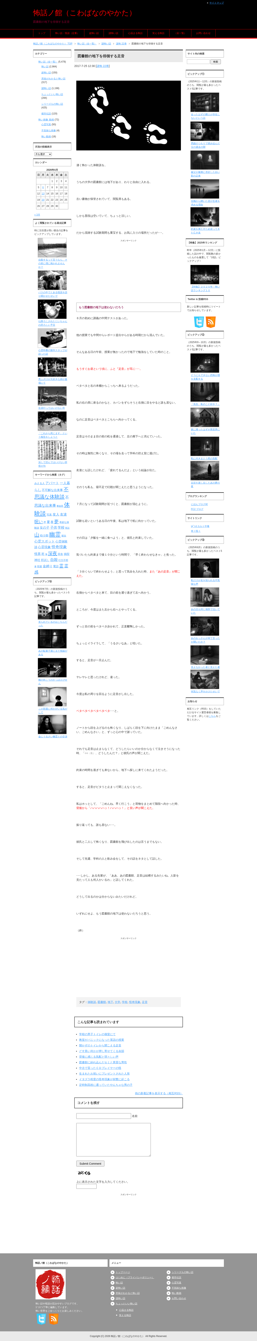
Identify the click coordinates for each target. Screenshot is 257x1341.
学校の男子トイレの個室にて (97, 1034)
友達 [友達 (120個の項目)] (63, 514)
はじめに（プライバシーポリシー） (135, 1277)
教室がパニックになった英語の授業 (101, 1039)
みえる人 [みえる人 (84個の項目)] (39, 483)
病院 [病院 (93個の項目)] (66, 554)
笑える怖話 (158, 33)
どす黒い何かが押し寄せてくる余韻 (101, 1051)
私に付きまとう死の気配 (204, 458)
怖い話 (45, 66)
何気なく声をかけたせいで (205, 691)
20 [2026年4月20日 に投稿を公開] (43, 199)
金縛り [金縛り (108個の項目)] (47, 566)
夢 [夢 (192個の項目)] (56, 521)
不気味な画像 (48, 130)
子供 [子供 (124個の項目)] (53, 527)
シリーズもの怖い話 (52, 104)
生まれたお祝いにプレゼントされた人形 (104, 1073)
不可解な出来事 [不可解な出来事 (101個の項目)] (52, 490)
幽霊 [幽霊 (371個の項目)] (55, 534)
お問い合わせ (203, 33)
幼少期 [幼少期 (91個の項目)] (44, 535)
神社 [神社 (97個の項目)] (37, 560)
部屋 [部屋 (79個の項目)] (39, 566)
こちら (212, 716)
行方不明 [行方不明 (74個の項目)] (63, 560)
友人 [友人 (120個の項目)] (56, 514)
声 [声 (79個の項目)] (45, 522)
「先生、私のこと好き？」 (205, 404)
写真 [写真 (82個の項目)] (49, 514)
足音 (145, 1002)
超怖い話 (94, 33)
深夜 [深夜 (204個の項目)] (52, 553)
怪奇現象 (134, 1002)
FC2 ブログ (197, 509)
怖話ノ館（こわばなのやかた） (84, 13)
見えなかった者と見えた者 (205, 667)
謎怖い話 (113, 33)
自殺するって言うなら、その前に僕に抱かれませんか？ (52, 263)
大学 (117, 1002)
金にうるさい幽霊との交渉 (52, 736)
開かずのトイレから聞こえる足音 (100, 1045)
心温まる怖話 (135, 33)
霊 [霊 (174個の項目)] (61, 565)
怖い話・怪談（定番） (67, 33)
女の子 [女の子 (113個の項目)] (44, 527)
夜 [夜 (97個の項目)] (52, 522)
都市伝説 (46, 113)
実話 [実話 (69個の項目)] (67, 528)
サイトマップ (216, 2)
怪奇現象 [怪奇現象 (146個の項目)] (59, 547)
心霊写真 (46, 124)
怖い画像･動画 (46, 119)
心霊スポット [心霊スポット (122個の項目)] (44, 541)
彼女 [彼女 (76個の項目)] (63, 535)
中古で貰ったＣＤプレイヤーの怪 (100, 1068)
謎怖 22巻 (103, 66)
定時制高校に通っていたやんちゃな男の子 (106, 1084)
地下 (110, 1002)
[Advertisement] (128, 270)
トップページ (123, 1272)
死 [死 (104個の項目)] (42, 554)
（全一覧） (180, 33)
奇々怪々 (196, 531)
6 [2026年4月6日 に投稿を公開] (43, 187)
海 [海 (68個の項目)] (46, 554)
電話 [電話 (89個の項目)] (56, 566)
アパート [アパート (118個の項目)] (52, 483)
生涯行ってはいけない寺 (51, 408)
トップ (41, 33)
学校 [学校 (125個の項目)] (61, 527)
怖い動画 (46, 136)
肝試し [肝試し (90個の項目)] (45, 560)
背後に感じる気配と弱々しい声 (98, 1056)
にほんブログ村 (199, 504)
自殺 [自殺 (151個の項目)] (54, 559)
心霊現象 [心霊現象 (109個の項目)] (44, 547)
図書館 (102, 1002)
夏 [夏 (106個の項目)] (48, 522)
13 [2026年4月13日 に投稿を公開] (43, 193)
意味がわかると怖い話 (53, 78)
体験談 (92, 1002)
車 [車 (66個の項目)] (35, 566)
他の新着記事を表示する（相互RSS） (159, 1093)
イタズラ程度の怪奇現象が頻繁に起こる (104, 1079)
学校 (124, 1002)
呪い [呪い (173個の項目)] (38, 521)
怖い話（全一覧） (48, 61)
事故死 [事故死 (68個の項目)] (60, 506)
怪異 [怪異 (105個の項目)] (37, 554)
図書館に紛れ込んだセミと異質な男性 (103, 1062)
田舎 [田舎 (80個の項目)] (60, 554)
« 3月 (37, 214)
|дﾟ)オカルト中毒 (200, 526)
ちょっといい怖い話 (52, 94)
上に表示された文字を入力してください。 (103, 1181)
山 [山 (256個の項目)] (36, 534)
